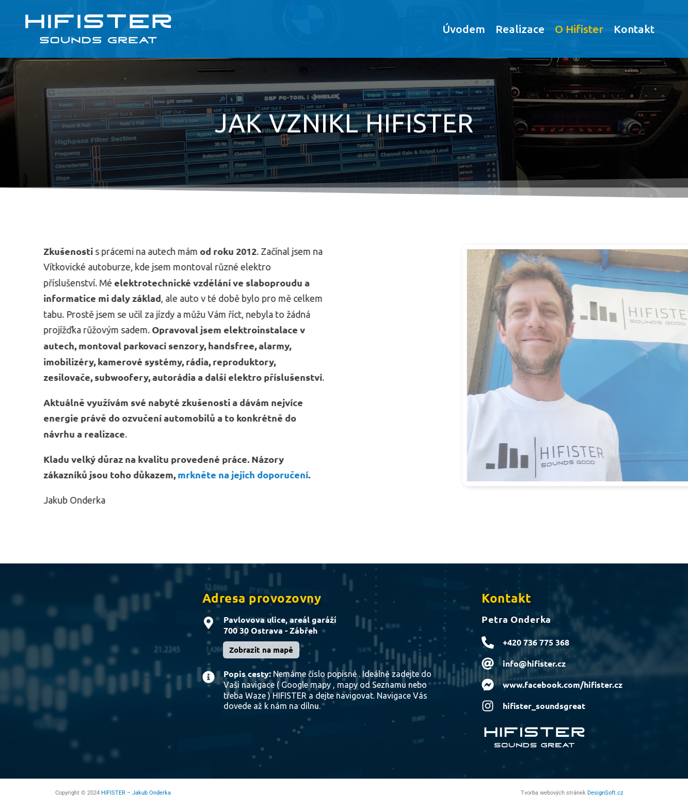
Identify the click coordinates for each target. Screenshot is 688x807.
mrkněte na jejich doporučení (220, 474)
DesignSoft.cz (605, 792)
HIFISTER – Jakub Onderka (136, 792)
